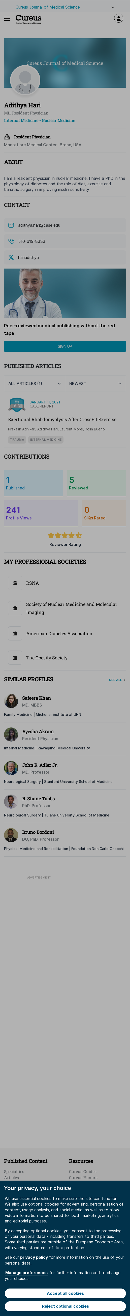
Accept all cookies (65, 1293)
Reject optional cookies (65, 1306)
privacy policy (34, 1257)
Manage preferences (26, 1272)
